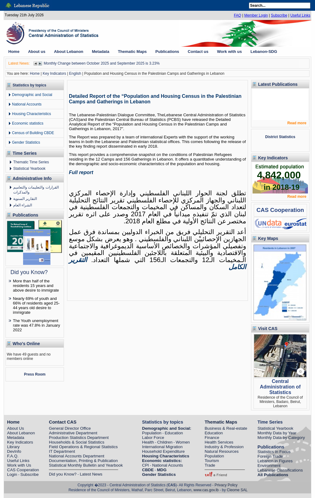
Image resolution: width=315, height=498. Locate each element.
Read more (296, 123)
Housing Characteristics (31, 114)
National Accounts (27, 104)
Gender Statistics (26, 142)
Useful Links (300, 15)
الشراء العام (22, 205)
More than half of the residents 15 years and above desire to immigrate (36, 286)
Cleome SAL (237, 490)
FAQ (237, 15)
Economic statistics (27, 123)
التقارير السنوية (25, 199)
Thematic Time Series (31, 162)
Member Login (256, 15)
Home (35, 73)
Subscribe (279, 15)
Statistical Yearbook (29, 168)
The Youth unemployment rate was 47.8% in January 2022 (36, 325)
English (75, 73)
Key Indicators (54, 73)
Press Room (35, 374)
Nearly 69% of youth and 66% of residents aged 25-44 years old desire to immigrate (36, 305)
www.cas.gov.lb (206, 490)
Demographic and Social (32, 95)
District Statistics (280, 137)
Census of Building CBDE (33, 133)
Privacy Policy (225, 485)
